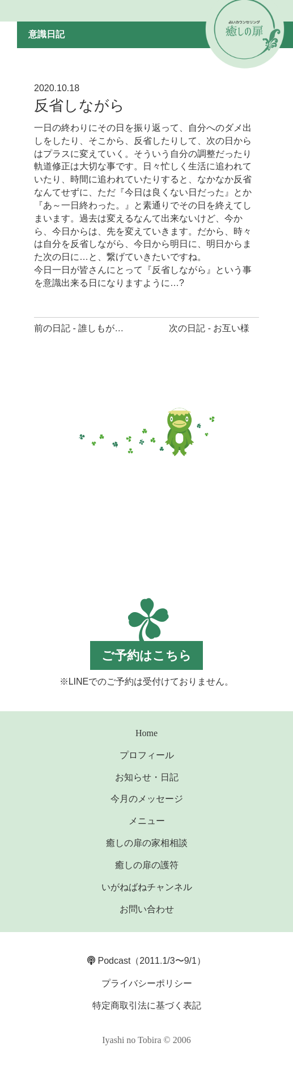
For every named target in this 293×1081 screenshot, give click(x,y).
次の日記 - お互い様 (209, 328)
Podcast (108, 960)
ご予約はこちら (146, 655)
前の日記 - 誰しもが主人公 (88, 328)
